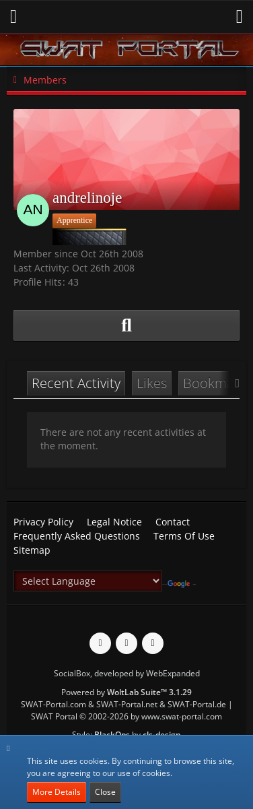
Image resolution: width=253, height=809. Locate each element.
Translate (182, 584)
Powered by (126, 692)
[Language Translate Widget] (87, 581)
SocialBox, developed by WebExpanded (127, 673)
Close (105, 792)
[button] (13, 17)
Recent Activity (76, 383)
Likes (152, 383)
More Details (56, 792)
